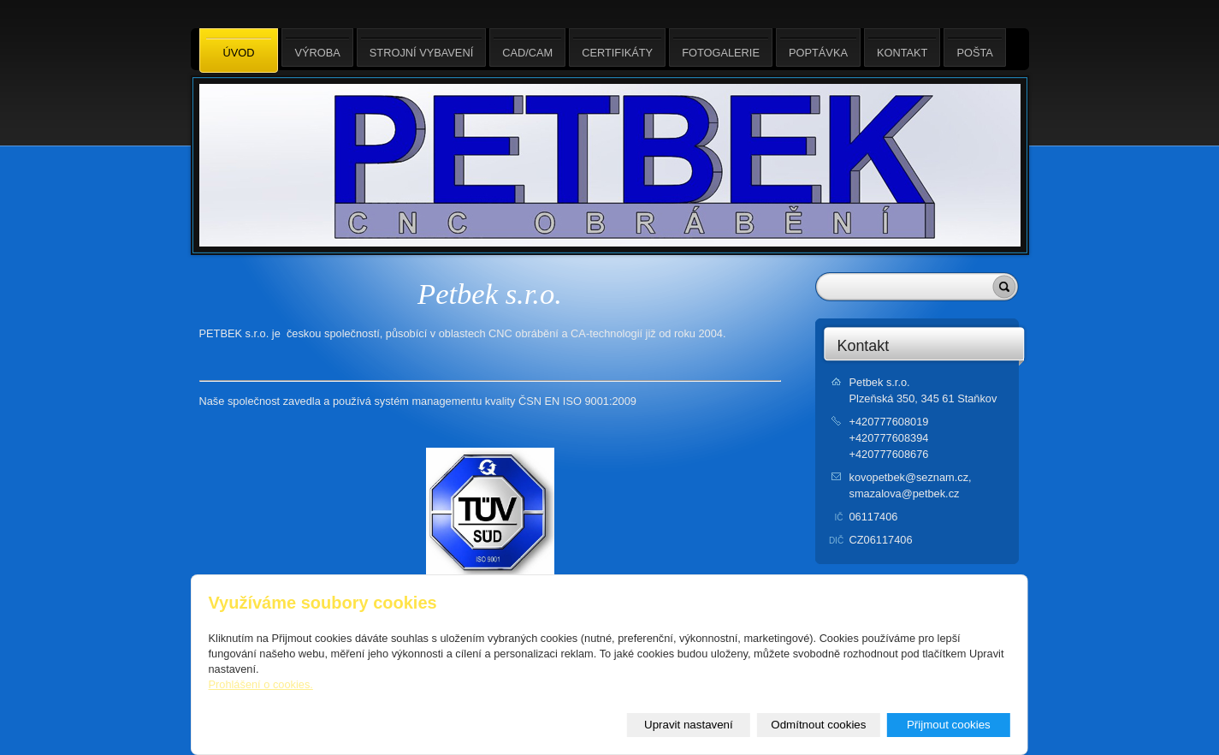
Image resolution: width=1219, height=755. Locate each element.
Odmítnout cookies (818, 724)
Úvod (239, 51)
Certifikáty (617, 47)
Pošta (974, 47)
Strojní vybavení (421, 47)
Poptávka (818, 47)
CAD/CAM (527, 47)
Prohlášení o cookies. (261, 684)
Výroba (316, 47)
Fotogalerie (720, 47)
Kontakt (863, 345)
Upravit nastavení (688, 724)
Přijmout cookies (949, 724)
